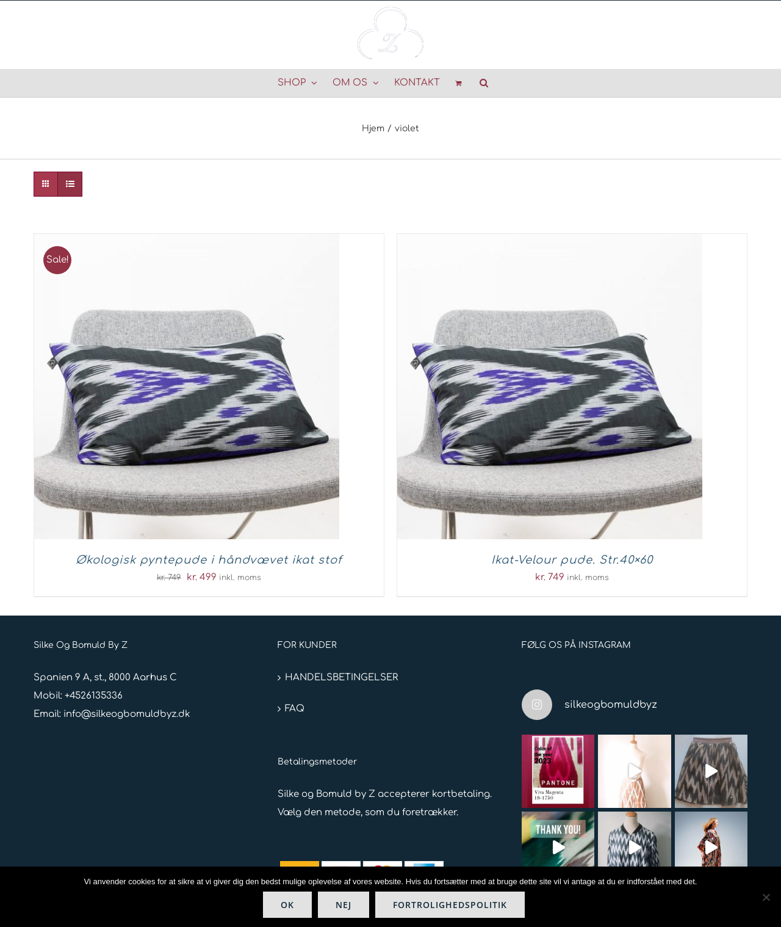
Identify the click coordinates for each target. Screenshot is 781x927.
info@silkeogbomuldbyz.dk (126, 714)
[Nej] (766, 897)
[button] (484, 82)
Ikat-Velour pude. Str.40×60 (572, 560)
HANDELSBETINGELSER (341, 677)
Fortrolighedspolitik (450, 905)
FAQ (294, 708)
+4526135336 (94, 696)
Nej (343, 905)
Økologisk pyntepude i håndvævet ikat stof (209, 560)
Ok (287, 905)
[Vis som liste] (70, 184)
